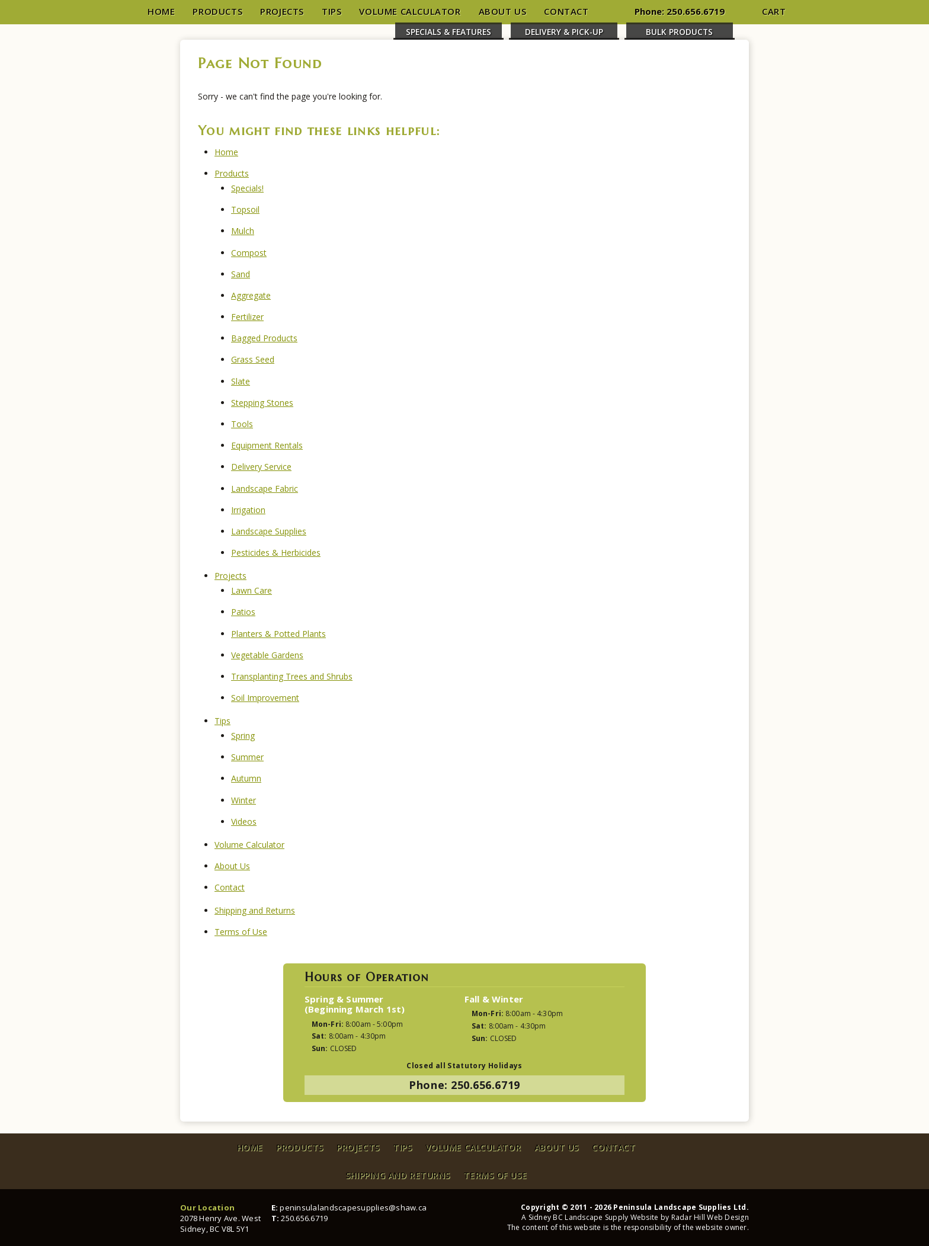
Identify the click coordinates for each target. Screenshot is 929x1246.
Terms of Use (240, 931)
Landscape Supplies (268, 531)
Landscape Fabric (264, 488)
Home (161, 11)
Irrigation (248, 509)
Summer (247, 757)
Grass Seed (252, 359)
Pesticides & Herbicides (276, 552)
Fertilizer (247, 316)
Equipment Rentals (267, 445)
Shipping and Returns (254, 910)
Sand (240, 274)
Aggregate (251, 295)
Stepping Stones (262, 402)
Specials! (247, 188)
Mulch (242, 230)
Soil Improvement (265, 697)
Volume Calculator (409, 11)
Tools (242, 424)
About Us (503, 11)
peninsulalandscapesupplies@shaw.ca (353, 1207)
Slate (240, 381)
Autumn (246, 778)
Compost (249, 252)
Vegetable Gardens (267, 655)
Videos (244, 821)
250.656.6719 (696, 11)
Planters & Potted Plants (278, 633)
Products (217, 11)
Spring (243, 735)
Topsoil (245, 209)
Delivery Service (261, 466)
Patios (243, 611)
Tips (331, 11)
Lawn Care (251, 590)
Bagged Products (264, 338)
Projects (282, 11)
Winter (243, 800)
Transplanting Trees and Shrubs (292, 676)
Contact (566, 11)
